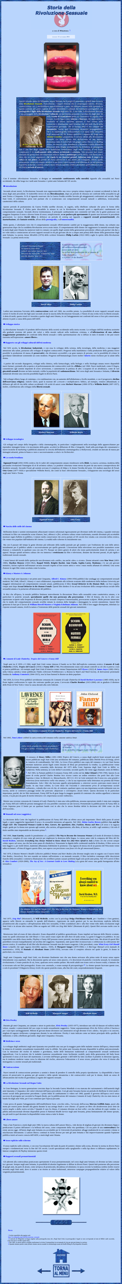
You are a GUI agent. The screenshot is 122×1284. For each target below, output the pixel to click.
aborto (88, 355)
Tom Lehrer (17, 737)
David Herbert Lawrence (91, 680)
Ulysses (85, 669)
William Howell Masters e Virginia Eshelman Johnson (54, 604)
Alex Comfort (11, 861)
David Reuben (9, 840)
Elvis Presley (61, 1025)
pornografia (51, 219)
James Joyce (102, 669)
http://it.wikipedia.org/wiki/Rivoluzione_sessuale (23, 1237)
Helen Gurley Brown (91, 822)
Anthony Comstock (20, 674)
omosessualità (68, 219)
